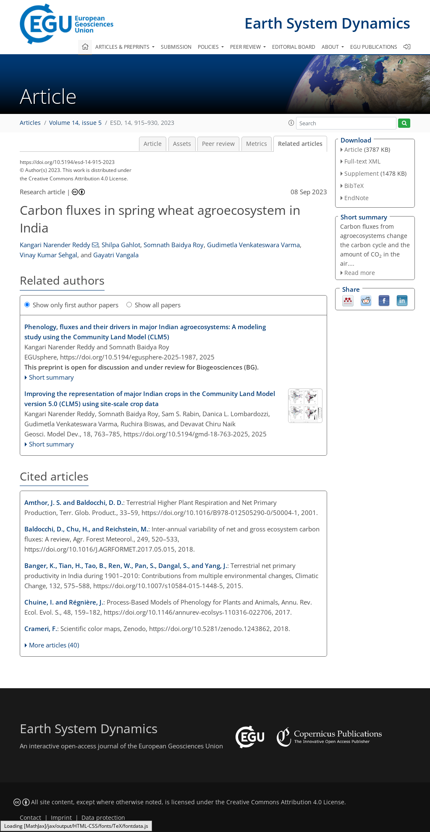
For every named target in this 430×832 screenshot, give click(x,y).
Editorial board (293, 46)
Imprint (61, 817)
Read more (359, 273)
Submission (176, 46)
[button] (291, 123)
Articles (30, 123)
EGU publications (373, 46)
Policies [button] (209, 46)
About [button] (331, 46)
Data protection (103, 817)
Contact (30, 817)
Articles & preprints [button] (123, 46)
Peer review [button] (246, 46)
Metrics (256, 144)
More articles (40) (54, 645)
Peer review (218, 144)
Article (153, 144)
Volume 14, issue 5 (75, 123)
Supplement (361, 173)
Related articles (300, 144)
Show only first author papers (71, 305)
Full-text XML (362, 161)
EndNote (356, 198)
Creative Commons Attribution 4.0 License (285, 802)
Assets (182, 144)
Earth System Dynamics (327, 23)
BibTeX (354, 186)
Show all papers (153, 305)
